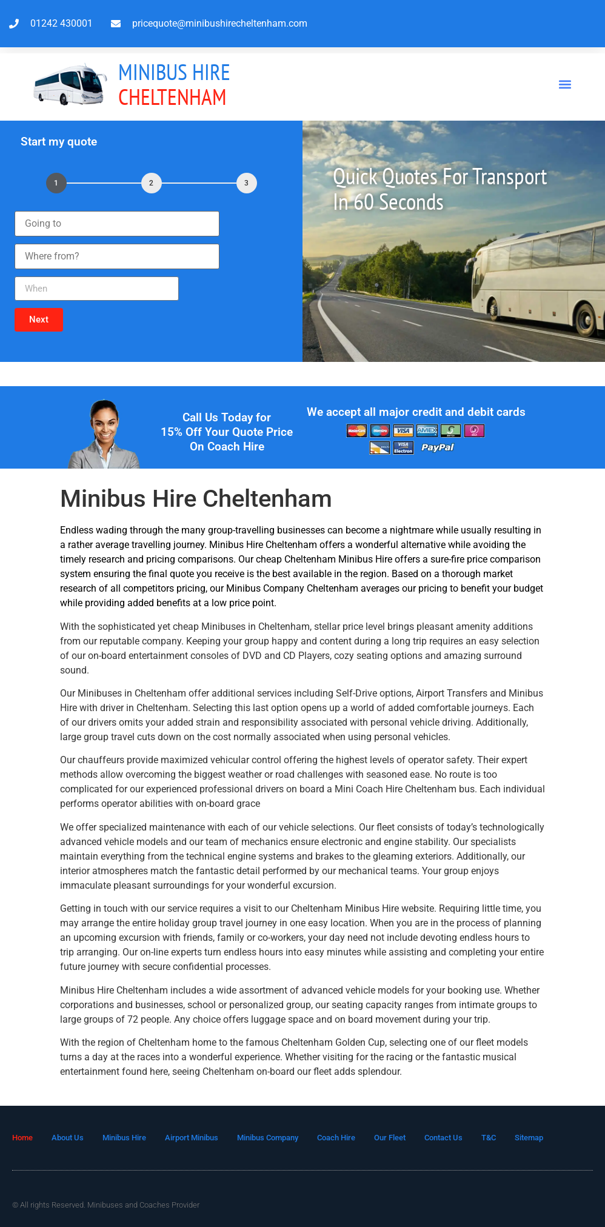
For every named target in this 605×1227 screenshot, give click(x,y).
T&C (488, 1137)
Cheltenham (174, 84)
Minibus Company (267, 1137)
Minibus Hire (124, 1137)
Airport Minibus (191, 1137)
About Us (68, 1137)
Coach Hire (336, 1137)
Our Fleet (390, 1137)
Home (22, 1137)
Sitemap (529, 1137)
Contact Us (443, 1137)
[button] (565, 84)
